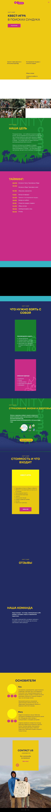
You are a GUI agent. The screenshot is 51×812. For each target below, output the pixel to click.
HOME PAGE (20, 3)
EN (15, 2)
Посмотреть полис (26, 440)
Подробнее (14, 25)
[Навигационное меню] (48, 2)
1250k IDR (25, 509)
